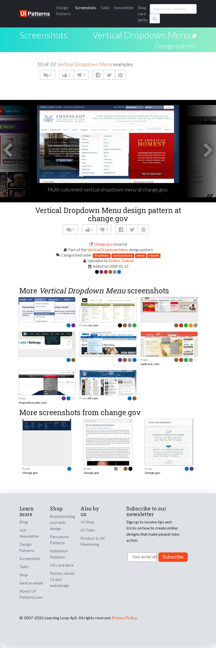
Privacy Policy (124, 617)
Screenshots (85, 7)
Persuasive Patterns (59, 539)
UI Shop (87, 521)
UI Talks (87, 530)
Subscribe (173, 557)
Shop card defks (143, 13)
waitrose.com (150, 364)
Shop (23, 574)
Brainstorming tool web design (62, 522)
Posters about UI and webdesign (62, 579)
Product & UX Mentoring (92, 541)
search (154, 255)
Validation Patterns (59, 553)
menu (141, 255)
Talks (105, 7)
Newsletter (124, 7)
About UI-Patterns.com (31, 594)
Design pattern (176, 46)
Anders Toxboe (121, 261)
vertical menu (122, 255)
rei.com (93, 325)
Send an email (31, 582)
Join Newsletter (29, 533)
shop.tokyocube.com (32, 402)
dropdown (101, 255)
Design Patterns (26, 547)
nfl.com (93, 398)
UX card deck (62, 565)
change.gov (103, 244)
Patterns (63, 10)
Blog (23, 521)
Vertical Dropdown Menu (141, 34)
